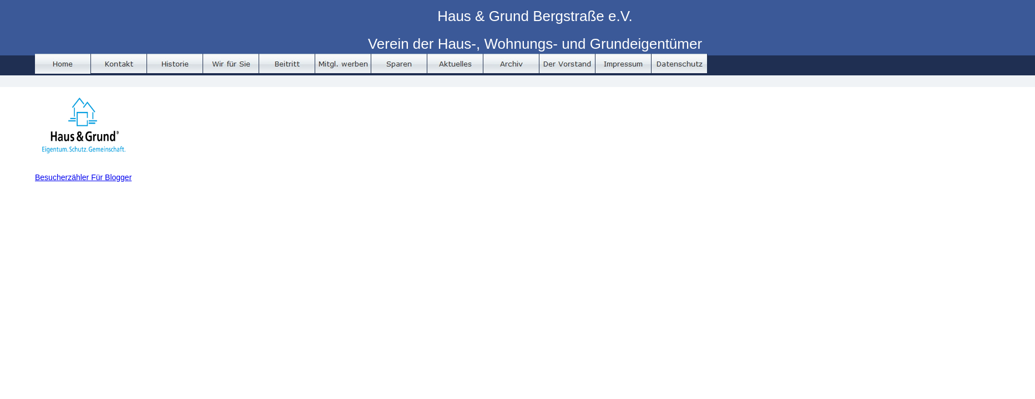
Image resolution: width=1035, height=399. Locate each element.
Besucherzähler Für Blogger (83, 177)
